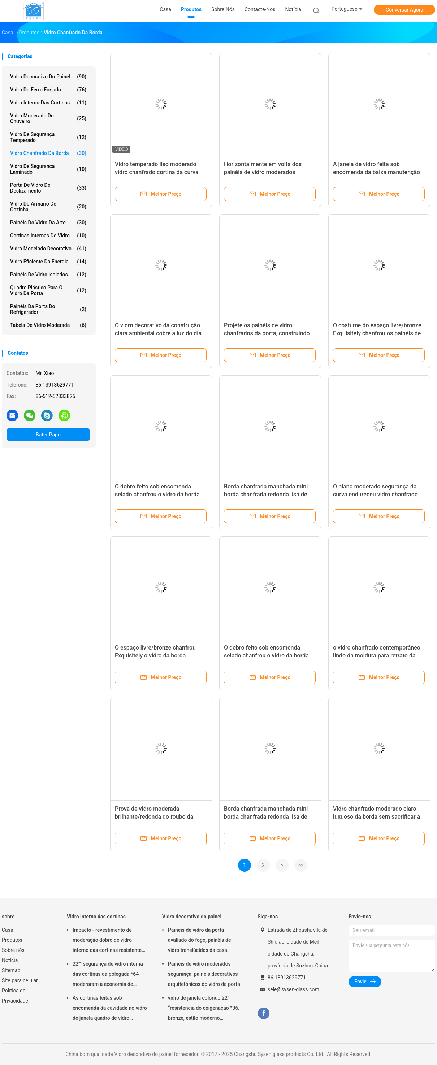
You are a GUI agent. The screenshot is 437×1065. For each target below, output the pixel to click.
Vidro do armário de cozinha (48, 206)
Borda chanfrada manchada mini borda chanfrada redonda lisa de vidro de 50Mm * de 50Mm (266, 494)
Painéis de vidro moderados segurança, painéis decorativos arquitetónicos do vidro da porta (204, 974)
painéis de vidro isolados (48, 274)
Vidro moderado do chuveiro (48, 118)
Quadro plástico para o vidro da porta (48, 290)
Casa (7, 930)
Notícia (10, 960)
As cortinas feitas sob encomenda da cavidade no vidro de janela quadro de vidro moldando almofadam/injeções (110, 1009)
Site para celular (20, 980)
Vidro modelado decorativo (48, 248)
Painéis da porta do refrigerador (48, 309)
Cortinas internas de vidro (48, 235)
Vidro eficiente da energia (48, 261)
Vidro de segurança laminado (48, 169)
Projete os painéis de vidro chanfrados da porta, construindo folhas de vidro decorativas (267, 333)
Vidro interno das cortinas (48, 102)
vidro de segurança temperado (48, 137)
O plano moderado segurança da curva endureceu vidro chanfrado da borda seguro (375, 494)
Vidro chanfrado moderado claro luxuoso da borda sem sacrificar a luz (376, 816)
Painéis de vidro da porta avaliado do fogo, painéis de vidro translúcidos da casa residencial (199, 941)
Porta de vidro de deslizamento (48, 188)
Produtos (12, 940)
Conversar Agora (404, 10)
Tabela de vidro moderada (48, 325)
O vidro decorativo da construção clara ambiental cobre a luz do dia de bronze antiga (158, 333)
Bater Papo (48, 434)
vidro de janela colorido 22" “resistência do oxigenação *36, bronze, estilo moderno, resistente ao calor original (203, 1009)
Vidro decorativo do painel (48, 76)
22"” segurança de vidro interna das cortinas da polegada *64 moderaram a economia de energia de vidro (108, 975)
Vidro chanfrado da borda (48, 153)
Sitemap (11, 970)
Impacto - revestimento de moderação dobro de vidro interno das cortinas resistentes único (108, 941)
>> (301, 865)
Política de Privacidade (15, 996)
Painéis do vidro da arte (48, 222)
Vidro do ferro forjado (48, 89)
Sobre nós (13, 950)
